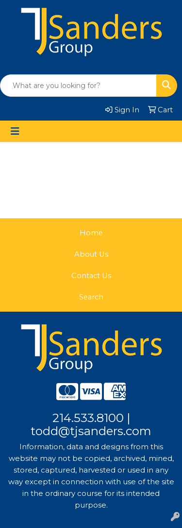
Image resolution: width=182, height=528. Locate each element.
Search (91, 297)
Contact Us (91, 275)
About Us (91, 254)
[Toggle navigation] (15, 131)
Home (91, 233)
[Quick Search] (78, 85)
